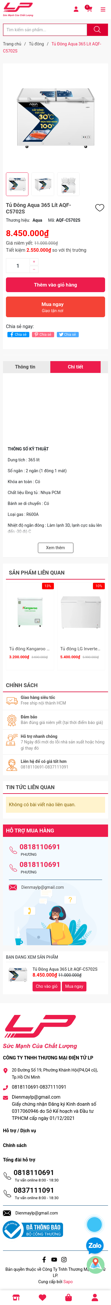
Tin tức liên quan (30, 785)
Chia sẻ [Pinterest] (42, 334)
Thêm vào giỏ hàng (55, 285)
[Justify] (96, 30)
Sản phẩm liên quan (37, 573)
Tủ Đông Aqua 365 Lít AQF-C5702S (65, 967)
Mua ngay (52, 308)
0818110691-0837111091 (39, 1085)
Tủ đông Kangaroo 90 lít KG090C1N (44, 648)
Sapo (68, 1279)
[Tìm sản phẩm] (45, 30)
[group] (55, 117)
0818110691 (40, 845)
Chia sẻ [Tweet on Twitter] (67, 334)
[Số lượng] (18, 265)
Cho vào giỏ (46, 984)
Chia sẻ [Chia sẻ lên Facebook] (17, 334)
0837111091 (34, 1188)
